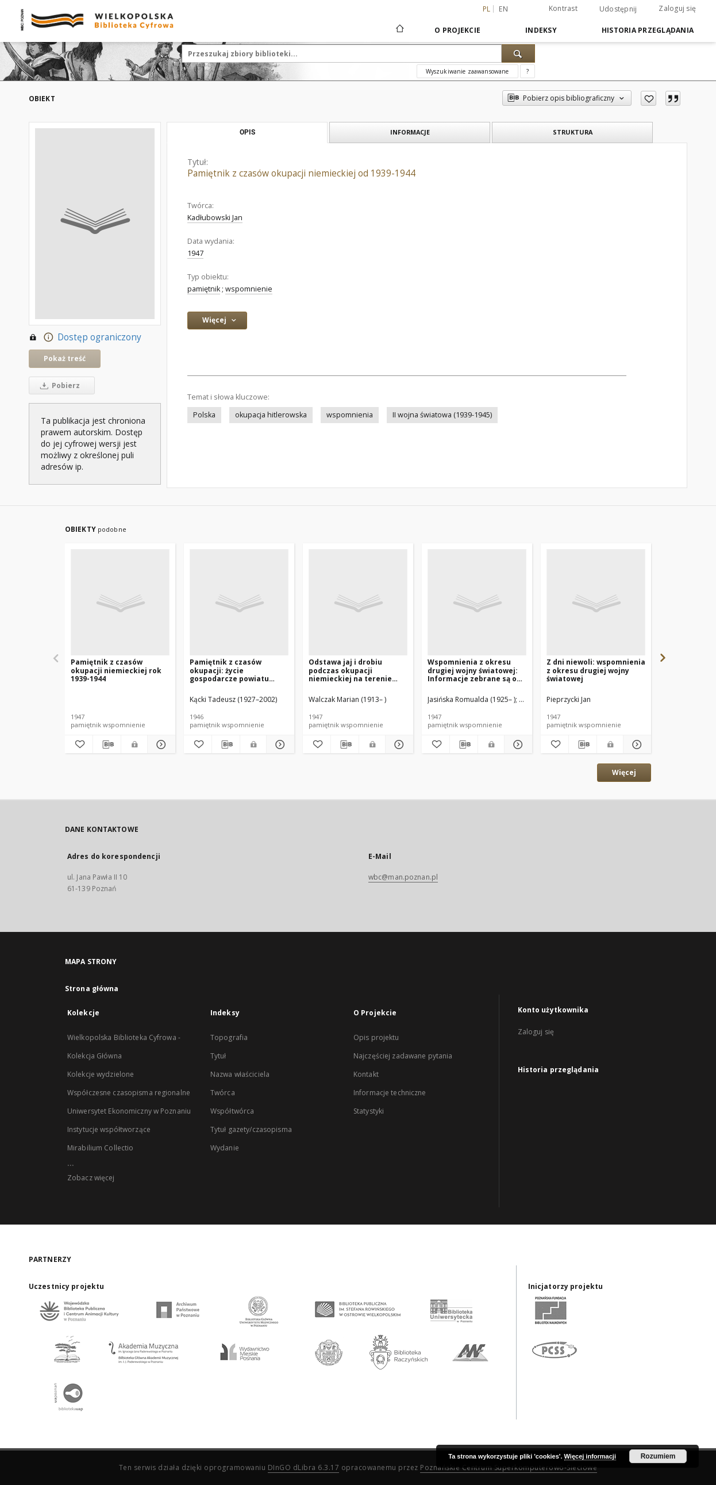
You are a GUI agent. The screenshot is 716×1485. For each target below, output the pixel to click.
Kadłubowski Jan (214, 217)
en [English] (503, 9)
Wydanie (224, 1148)
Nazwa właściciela (240, 1074)
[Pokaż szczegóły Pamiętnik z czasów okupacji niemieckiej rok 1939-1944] (160, 744)
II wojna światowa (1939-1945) (442, 415)
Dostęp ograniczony (85, 337)
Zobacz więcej (91, 1178)
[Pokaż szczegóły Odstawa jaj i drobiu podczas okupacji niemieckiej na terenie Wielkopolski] (397, 744)
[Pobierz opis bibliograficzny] (107, 744)
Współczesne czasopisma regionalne (128, 1093)
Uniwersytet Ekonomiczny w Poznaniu (129, 1111)
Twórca (222, 1093)
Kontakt (366, 1074)
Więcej (624, 772)
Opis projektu (376, 1037)
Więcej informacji (590, 1456)
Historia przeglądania (648, 30)
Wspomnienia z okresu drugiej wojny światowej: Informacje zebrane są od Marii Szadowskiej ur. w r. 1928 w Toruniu (474, 670)
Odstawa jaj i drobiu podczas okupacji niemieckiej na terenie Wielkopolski (350, 670)
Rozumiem (658, 1456)
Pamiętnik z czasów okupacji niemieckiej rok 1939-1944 (116, 670)
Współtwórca (232, 1111)
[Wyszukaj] (518, 53)
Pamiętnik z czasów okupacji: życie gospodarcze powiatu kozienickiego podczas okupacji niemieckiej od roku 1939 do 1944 (233, 670)
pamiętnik (203, 289)
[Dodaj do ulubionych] (648, 98)
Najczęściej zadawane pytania (402, 1056)
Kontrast (563, 8)
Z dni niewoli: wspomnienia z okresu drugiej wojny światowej (595, 670)
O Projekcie (457, 30)
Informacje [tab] (410, 132)
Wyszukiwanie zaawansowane (467, 71)
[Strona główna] (399, 30)
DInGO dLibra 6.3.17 (304, 1467)
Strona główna (92, 988)
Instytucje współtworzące (109, 1129)
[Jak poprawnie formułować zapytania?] (527, 71)
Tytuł (218, 1056)
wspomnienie (248, 289)
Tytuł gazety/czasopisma (251, 1129)
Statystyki (368, 1111)
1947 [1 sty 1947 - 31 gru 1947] (195, 253)
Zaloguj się (677, 8)
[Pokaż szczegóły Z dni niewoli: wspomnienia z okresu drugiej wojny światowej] (635, 744)
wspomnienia (349, 415)
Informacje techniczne (389, 1093)
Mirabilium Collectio (100, 1148)
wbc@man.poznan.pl (403, 877)
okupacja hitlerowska (271, 415)
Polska (204, 415)
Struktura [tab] (572, 132)
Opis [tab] (247, 132)
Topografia (229, 1037)
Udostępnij (618, 9)
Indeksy (541, 30)
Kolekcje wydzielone (100, 1074)
